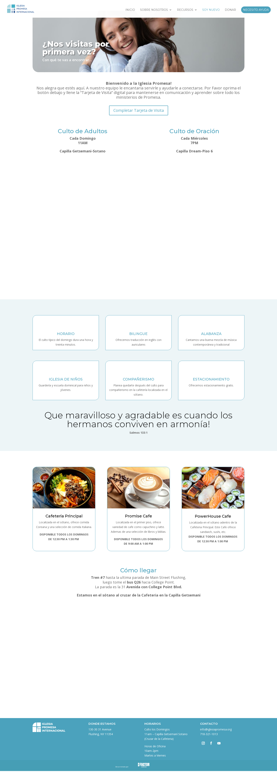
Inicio (130, 10)
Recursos (185, 10)
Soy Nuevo (211, 10)
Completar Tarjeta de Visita (138, 110)
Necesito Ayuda (256, 10)
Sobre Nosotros (154, 10)
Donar (230, 10)
